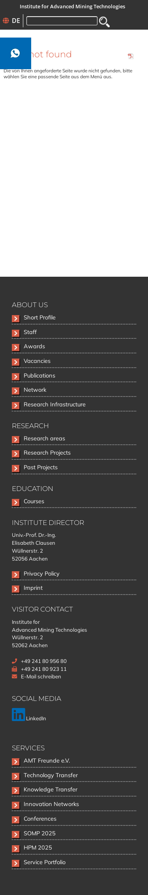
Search (104, 22)
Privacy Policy (42, 573)
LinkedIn (29, 718)
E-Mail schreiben (41, 676)
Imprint (33, 587)
